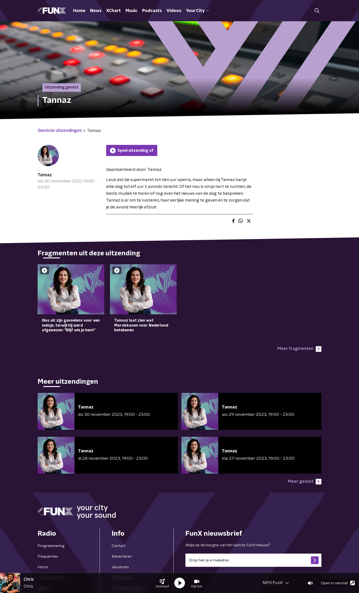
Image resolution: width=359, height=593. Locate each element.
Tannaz (45, 175)
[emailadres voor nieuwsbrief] (253, 560)
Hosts (43, 567)
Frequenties (48, 556)
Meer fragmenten (299, 349)
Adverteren (122, 556)
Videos (173, 11)
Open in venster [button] (338, 583)
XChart (113, 11)
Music (131, 11)
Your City (197, 11)
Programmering (51, 546)
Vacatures (120, 567)
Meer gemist (304, 481)
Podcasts (152, 11)
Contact (119, 546)
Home (79, 11)
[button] (162, 583)
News (95, 11)
